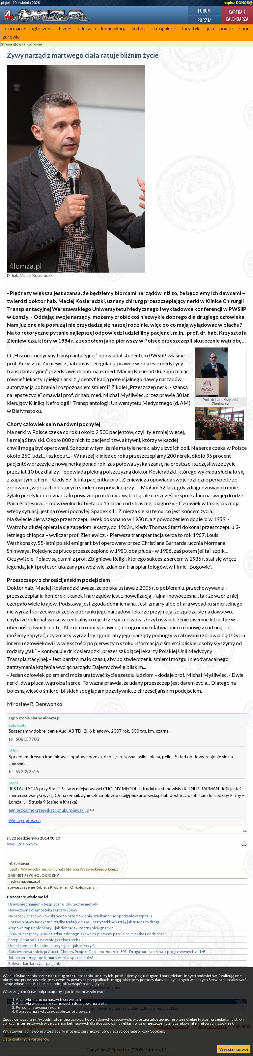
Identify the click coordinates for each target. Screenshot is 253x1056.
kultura (139, 28)
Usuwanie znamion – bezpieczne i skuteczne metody (53, 904)
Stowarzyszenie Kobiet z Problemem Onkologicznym (53, 887)
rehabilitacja (18, 863)
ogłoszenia (42, 28)
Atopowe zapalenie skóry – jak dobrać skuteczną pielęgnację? (60, 928)
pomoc (226, 28)
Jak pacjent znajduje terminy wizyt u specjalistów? (51, 957)
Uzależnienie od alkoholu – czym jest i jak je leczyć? (51, 945)
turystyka (192, 28)
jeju (210, 28)
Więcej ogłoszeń (25, 820)
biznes (65, 28)
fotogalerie (164, 28)
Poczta (204, 19)
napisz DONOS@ (238, 3)
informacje (14, 28)
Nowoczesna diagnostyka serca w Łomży (42, 910)
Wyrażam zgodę (233, 1049)
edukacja (87, 28)
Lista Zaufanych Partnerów (26, 1039)
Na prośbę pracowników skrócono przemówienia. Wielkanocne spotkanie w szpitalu (80, 916)
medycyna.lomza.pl (24, 881)
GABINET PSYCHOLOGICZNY (33, 875)
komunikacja (113, 28)
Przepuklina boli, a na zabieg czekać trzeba (44, 940)
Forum (204, 10)
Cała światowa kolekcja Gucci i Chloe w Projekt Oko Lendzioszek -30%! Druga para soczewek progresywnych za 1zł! (106, 951)
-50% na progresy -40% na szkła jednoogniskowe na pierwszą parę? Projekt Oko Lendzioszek (87, 934)
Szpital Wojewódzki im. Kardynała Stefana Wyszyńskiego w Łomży (64, 869)
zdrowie (11, 37)
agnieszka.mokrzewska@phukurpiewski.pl (49, 810)
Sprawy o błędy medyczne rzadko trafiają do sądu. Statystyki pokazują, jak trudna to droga (84, 922)
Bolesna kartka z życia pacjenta (34, 963)
